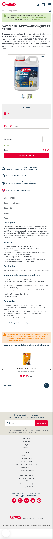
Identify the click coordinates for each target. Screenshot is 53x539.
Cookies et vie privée (22, 525)
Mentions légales (8, 525)
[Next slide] (50, 369)
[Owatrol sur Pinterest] (39, 500)
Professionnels (26, 455)
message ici (38, 19)
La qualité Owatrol (26, 481)
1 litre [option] (8, 113)
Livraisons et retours (26, 478)
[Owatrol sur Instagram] (20, 500)
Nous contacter (26, 461)
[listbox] (26, 113)
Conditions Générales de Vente (40, 525)
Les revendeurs (26, 458)
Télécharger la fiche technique (19, 323)
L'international (26, 467)
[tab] (26, 197)
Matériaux (26, 447)
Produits (26, 442)
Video (7, 213)
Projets (26, 445)
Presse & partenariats (26, 470)
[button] (6, 533)
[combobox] (26, 10)
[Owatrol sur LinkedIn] (32, 500)
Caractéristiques (12, 203)
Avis (6, 218)
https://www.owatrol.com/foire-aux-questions (31, 17)
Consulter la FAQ (26, 484)
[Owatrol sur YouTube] (26, 500)
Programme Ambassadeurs (26, 464)
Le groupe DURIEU (27, 487)
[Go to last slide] (3, 369)
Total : (6, 150)
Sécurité (8, 208)
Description (9, 198)
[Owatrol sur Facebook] (14, 500)
